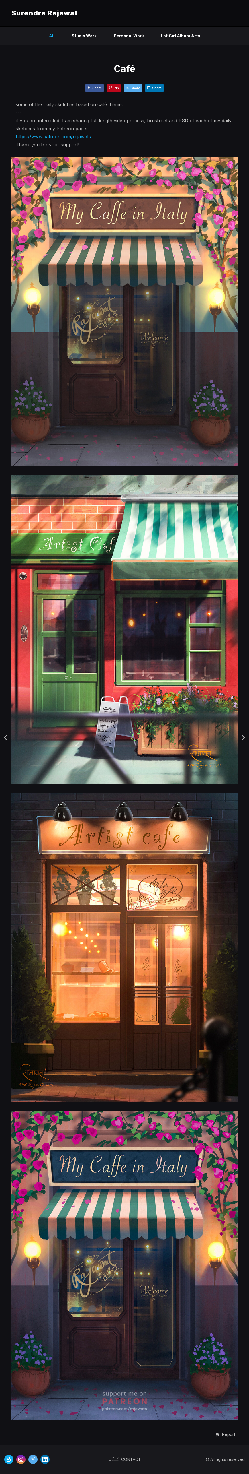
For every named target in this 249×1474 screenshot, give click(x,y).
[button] (225, 1434)
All (51, 35)
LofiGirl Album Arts (180, 35)
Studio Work (84, 35)
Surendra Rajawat (44, 13)
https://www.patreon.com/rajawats (53, 136)
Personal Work (129, 35)
